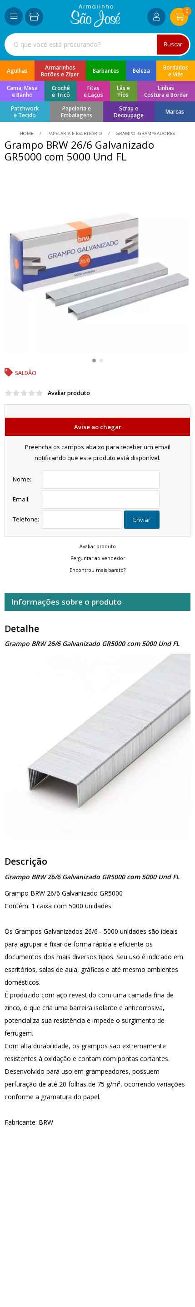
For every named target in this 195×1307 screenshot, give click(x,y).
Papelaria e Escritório (75, 133)
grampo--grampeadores (145, 133)
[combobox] (97, 44)
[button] (94, 360)
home (27, 133)
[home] (95, 24)
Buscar (173, 44)
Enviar (141, 520)
